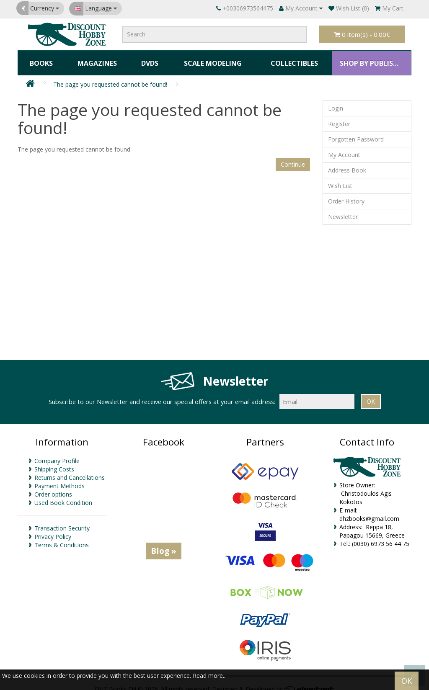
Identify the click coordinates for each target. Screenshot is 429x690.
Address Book (347, 163)
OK (406, 681)
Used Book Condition (63, 495)
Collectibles (289, 59)
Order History (346, 194)
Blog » (163, 542)
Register (339, 116)
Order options (53, 486)
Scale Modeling (209, 59)
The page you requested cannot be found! (110, 77)
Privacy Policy (52, 529)
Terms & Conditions (61, 537)
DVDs (146, 59)
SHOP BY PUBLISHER (369, 59)
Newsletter (343, 209)
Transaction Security (62, 520)
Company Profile (57, 453)
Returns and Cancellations (69, 470)
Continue (293, 156)
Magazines (95, 59)
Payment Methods (59, 478)
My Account (344, 147)
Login (335, 101)
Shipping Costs (54, 461)
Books (40, 59)
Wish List (340, 178)
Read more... (210, 676)
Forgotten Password (356, 132)
